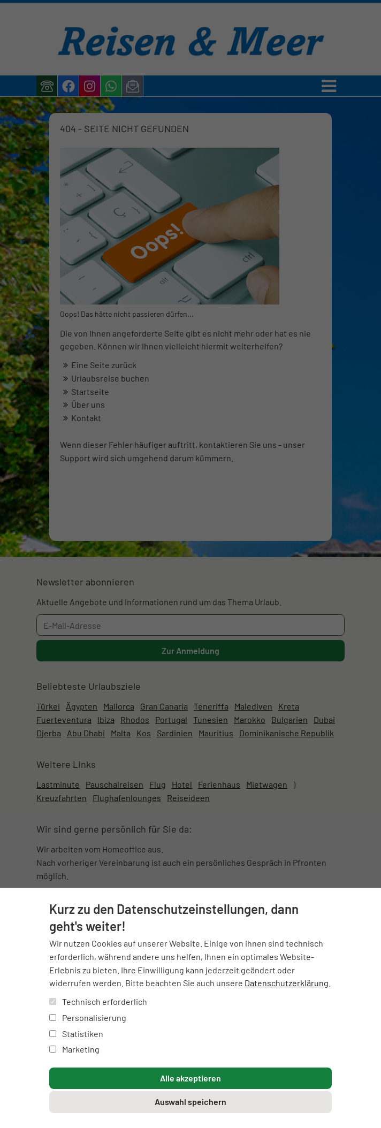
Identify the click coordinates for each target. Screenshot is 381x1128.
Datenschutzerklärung (287, 983)
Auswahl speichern (190, 1101)
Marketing (74, 1049)
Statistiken (76, 1033)
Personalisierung (87, 1017)
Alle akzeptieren (190, 1078)
